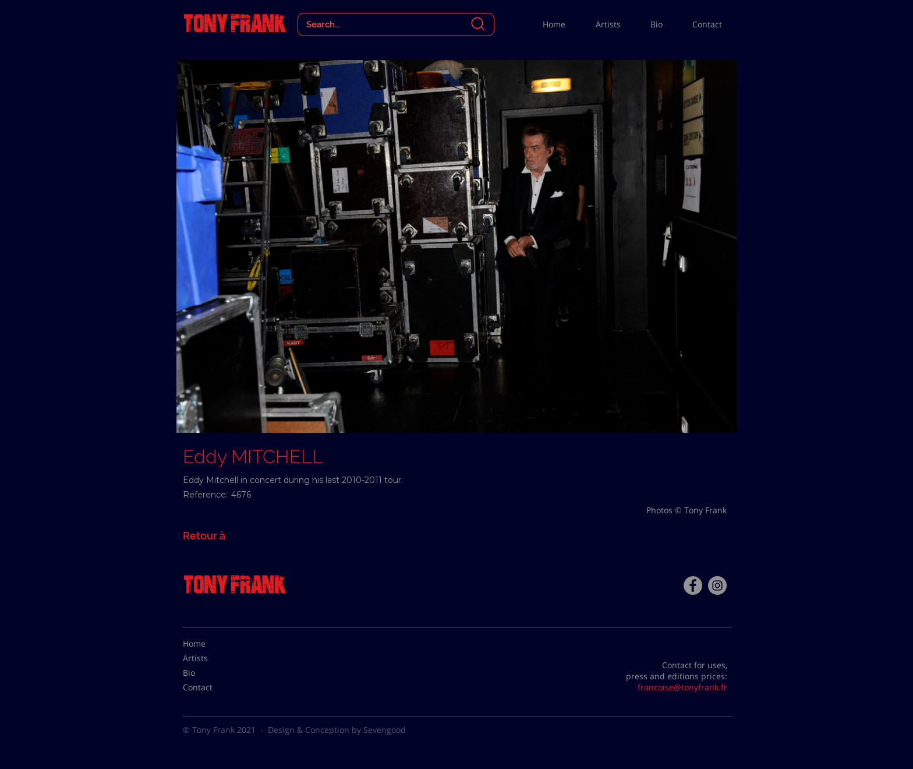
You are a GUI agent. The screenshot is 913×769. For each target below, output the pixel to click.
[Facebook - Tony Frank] (693, 585)
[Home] (212, 643)
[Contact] (212, 687)
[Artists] (212, 658)
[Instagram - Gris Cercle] (717, 585)
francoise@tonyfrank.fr (682, 687)
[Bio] (212, 672)
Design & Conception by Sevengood (337, 729)
